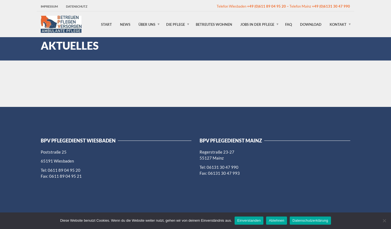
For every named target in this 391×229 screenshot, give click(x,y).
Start (106, 24)
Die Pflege (175, 24)
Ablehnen (276, 220)
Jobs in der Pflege (257, 24)
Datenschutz (76, 6)
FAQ (288, 24)
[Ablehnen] (384, 220)
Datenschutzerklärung (310, 220)
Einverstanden (249, 220)
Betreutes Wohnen (214, 24)
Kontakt (338, 24)
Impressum (49, 6)
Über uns (146, 24)
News (125, 24)
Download (310, 24)
